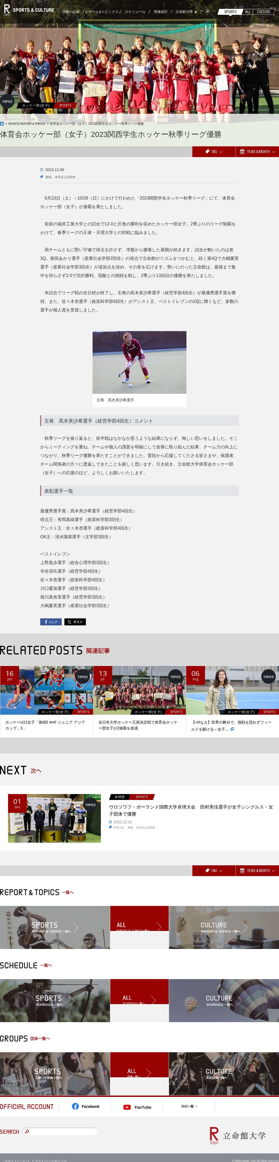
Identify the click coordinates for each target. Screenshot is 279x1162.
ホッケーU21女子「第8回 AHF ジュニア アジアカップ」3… (45, 725)
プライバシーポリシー (51, 1154)
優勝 (49, 177)
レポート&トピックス (102, 12)
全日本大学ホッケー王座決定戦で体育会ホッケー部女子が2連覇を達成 (137, 725)
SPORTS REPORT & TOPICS (30, 124)
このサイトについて (15, 1154)
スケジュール (135, 12)
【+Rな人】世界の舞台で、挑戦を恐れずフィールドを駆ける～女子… (231, 726)
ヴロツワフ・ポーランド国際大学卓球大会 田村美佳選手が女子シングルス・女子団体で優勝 (190, 811)
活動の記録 (71, 12)
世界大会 (119, 831)
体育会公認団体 (69, 177)
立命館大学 (184, 12)
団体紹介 (161, 12)
